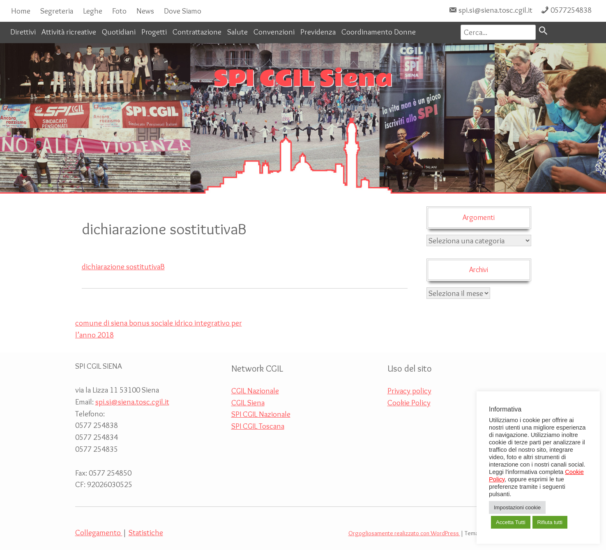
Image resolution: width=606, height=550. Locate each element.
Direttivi (23, 32)
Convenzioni (274, 32)
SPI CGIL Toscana (257, 426)
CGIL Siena (248, 402)
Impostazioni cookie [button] (517, 507)
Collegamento (98, 532)
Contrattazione (197, 32)
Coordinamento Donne (378, 32)
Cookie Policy (409, 402)
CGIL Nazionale (255, 390)
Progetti (154, 32)
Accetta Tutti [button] (510, 522)
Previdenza (318, 32)
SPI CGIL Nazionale (260, 414)
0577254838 (571, 10)
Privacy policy (409, 390)
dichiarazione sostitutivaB (123, 266)
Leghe (92, 11)
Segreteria (56, 11)
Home (20, 11)
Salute (237, 32)
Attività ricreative (68, 32)
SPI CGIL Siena (303, 79)
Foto (119, 11)
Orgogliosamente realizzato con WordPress (404, 533)
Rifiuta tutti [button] (549, 522)
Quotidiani (119, 32)
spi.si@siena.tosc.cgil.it (495, 10)
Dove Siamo (182, 11)
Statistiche (146, 532)
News (145, 11)
